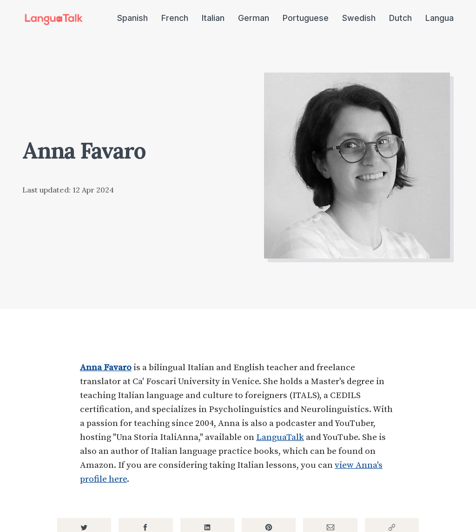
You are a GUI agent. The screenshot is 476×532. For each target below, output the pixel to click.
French (174, 18)
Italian (213, 18)
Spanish (132, 18)
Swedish (359, 18)
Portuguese (306, 18)
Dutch (400, 18)
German (253, 18)
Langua (439, 18)
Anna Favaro (106, 367)
